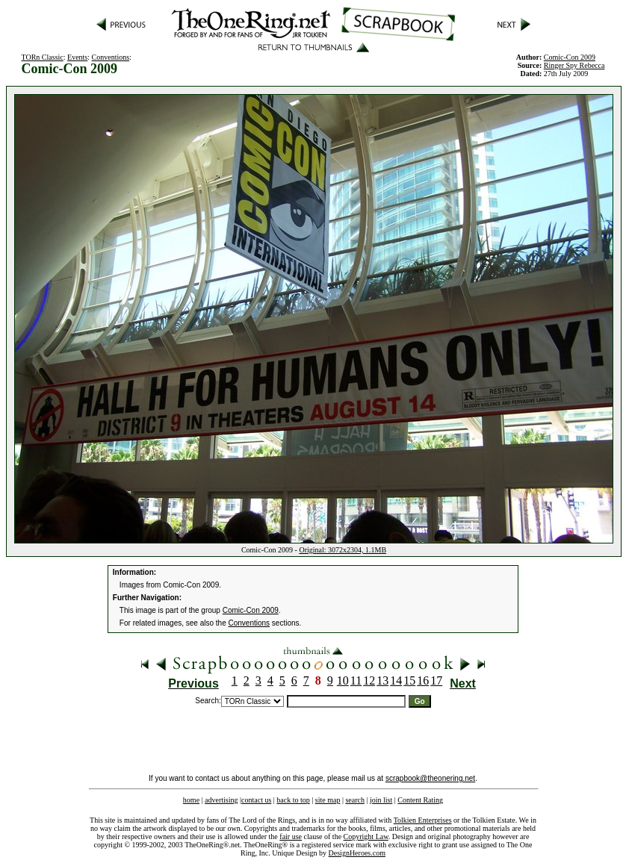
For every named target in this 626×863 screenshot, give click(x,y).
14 (396, 680)
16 (423, 680)
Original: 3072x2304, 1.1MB (342, 550)
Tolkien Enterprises (423, 820)
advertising (221, 800)
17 (436, 680)
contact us (256, 800)
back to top (292, 800)
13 (382, 680)
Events (77, 57)
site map (328, 800)
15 (409, 680)
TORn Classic (42, 57)
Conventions (111, 57)
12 (369, 680)
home (191, 800)
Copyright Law (366, 836)
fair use (290, 836)
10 (343, 680)
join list (381, 800)
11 (356, 680)
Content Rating (420, 800)
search (355, 800)
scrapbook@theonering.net (430, 778)
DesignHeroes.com (357, 853)
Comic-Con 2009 (251, 610)
